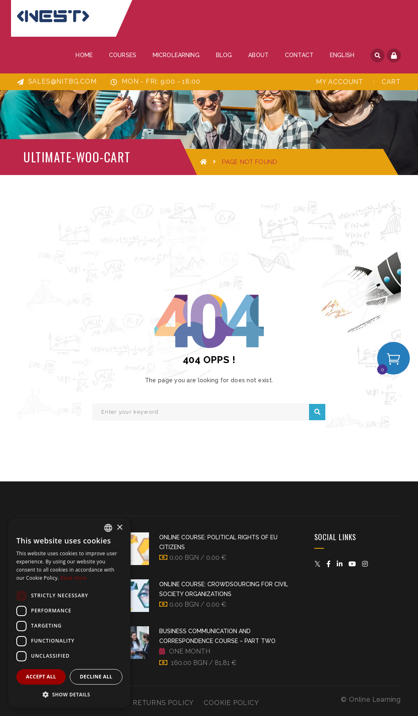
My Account (339, 82)
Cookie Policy (231, 703)
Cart (391, 82)
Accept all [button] (41, 676)
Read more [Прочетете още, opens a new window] (73, 577)
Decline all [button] (96, 676)
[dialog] (69, 613)
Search (317, 412)
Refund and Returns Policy (139, 703)
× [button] (119, 528)
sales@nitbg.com (57, 81)
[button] (69, 695)
